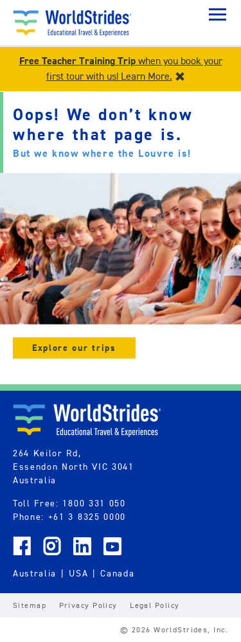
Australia (35, 573)
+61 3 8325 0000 (87, 517)
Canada (117, 573)
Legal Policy (154, 605)
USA (78, 573)
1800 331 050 (93, 503)
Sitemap (29, 605)
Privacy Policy (88, 605)
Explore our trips (74, 348)
